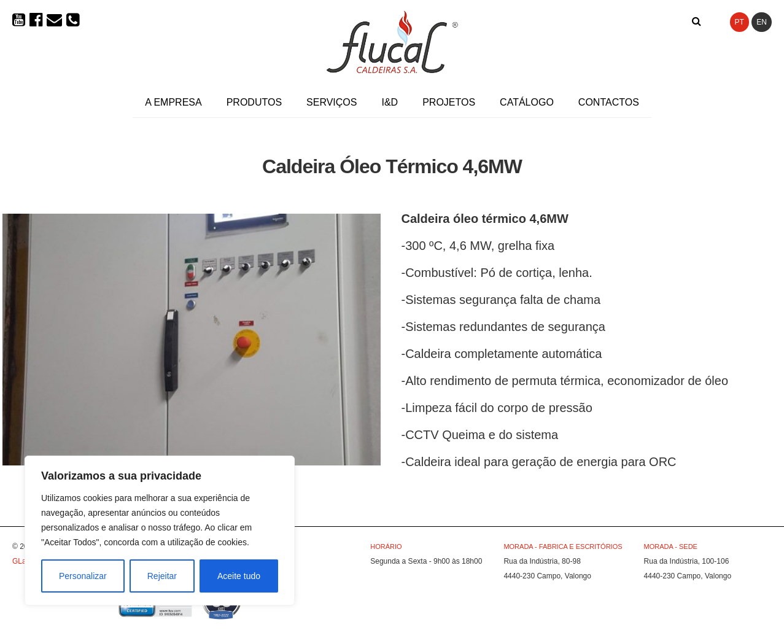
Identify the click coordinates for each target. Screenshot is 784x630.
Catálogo (527, 102)
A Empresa (173, 102)
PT (739, 22)
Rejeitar (162, 576)
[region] (160, 530)
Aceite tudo (238, 576)
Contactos (608, 102)
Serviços (331, 102)
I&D (389, 102)
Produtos (254, 102)
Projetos (448, 102)
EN (761, 22)
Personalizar (83, 576)
